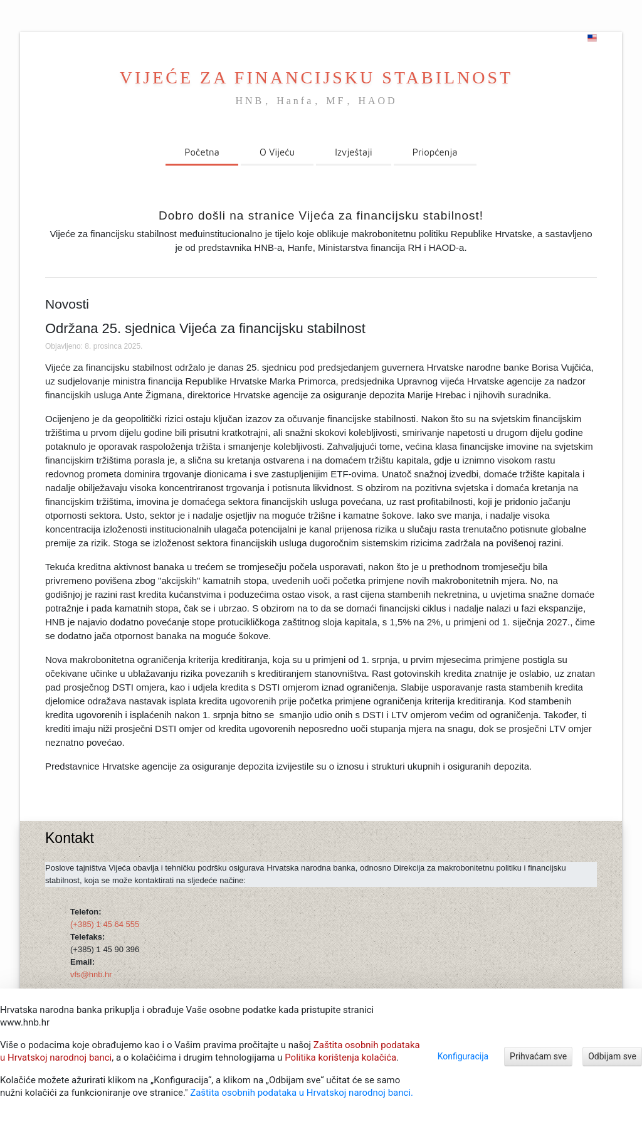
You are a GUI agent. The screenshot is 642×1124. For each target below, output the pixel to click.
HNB (249, 100)
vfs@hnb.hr (91, 974)
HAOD (377, 100)
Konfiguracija (463, 1056)
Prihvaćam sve (538, 1056)
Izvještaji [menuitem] (353, 152)
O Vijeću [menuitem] (277, 152)
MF (335, 100)
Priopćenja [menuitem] (435, 152)
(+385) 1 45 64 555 (104, 924)
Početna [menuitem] (201, 152)
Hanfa (294, 100)
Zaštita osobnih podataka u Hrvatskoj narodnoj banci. (301, 1092)
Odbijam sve (612, 1056)
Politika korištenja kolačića (340, 1057)
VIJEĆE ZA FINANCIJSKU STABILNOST (316, 77)
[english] (592, 38)
